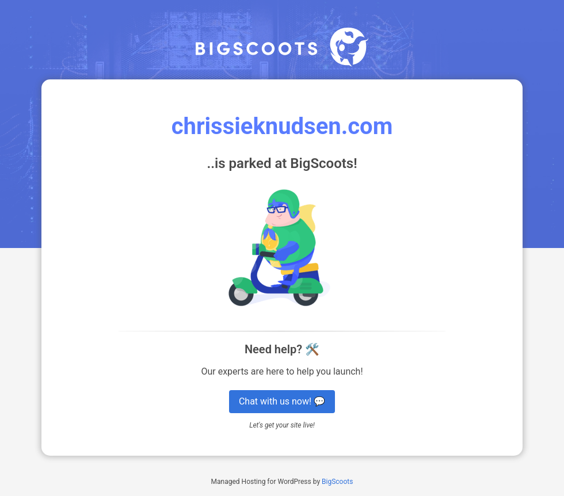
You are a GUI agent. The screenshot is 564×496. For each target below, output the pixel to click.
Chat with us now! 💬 (282, 401)
